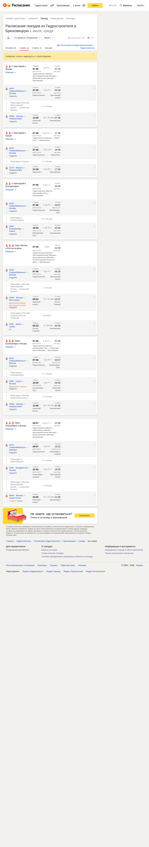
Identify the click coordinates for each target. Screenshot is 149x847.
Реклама (82, 565)
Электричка (56, 18)
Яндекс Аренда (53, 571)
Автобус (71, 18)
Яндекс (139, 565)
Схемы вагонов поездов (52, 553)
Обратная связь (68, 565)
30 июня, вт (10, 48)
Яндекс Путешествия (73, 571)
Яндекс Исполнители (95, 571)
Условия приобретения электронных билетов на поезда (67, 556)
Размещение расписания (17, 550)
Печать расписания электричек (119, 553)
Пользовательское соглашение (20, 565)
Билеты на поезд (49, 550)
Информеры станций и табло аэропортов (124, 550)
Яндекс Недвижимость (33, 571)
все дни (48, 48)
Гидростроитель (39, 95)
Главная (10, 541)
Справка (54, 565)
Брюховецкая (55, 120)
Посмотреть (84, 515)
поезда (81, 541)
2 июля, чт (37, 48)
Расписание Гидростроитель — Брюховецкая (55, 541)
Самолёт (33, 18)
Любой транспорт (15, 18)
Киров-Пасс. (55, 155)
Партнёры (42, 565)
